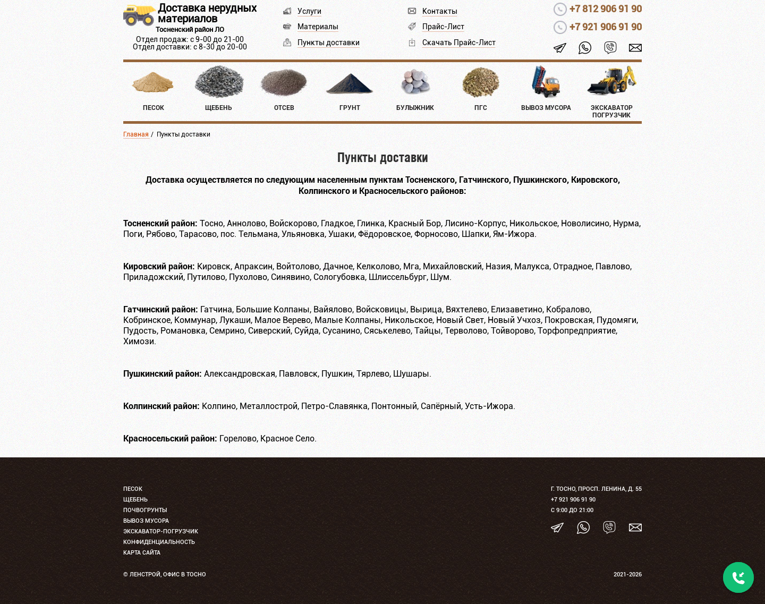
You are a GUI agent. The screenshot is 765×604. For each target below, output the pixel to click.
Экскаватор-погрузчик (160, 531)
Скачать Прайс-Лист (459, 42)
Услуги (309, 11)
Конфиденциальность (159, 542)
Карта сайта (141, 552)
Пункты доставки (329, 42)
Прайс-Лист (443, 26)
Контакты (439, 11)
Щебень (135, 499)
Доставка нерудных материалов (207, 13)
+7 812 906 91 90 (606, 8)
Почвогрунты (145, 510)
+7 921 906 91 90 (606, 26)
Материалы (318, 26)
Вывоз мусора (146, 520)
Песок (132, 489)
